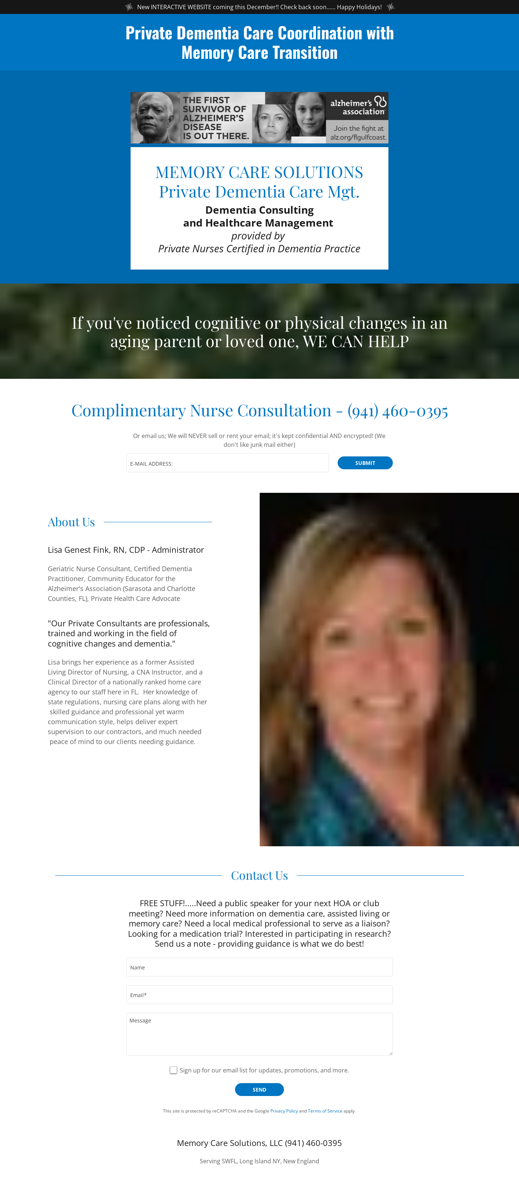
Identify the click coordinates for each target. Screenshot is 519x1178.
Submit (365, 464)
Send (259, 1091)
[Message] (259, 1035)
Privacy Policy (284, 1112)
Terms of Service (325, 1112)
